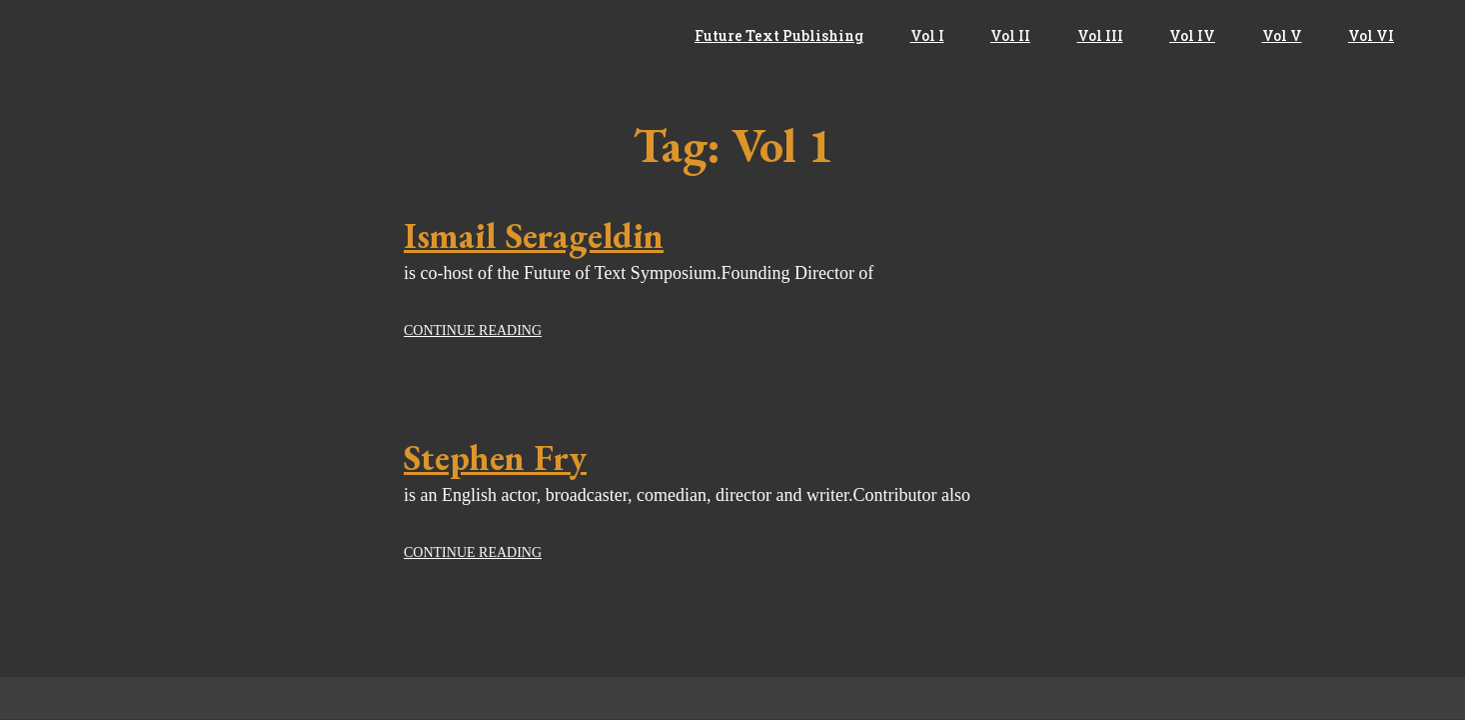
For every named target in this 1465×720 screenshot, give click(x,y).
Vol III (1100, 35)
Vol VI (1371, 35)
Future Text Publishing (779, 35)
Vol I (927, 35)
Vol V (1282, 35)
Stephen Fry (495, 457)
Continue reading (473, 330)
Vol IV (1192, 35)
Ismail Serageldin (534, 235)
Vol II (1010, 35)
